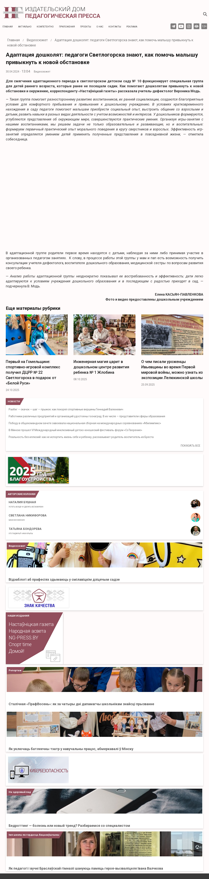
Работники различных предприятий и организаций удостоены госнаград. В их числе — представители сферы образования (87, 416)
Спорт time (20, 644)
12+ (204, 26)
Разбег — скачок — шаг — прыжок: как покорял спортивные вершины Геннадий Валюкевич (66, 409)
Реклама (131, 26)
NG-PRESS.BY (23, 638)
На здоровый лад (20, 792)
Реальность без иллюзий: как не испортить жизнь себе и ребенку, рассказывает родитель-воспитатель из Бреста (81, 437)
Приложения (67, 26)
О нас (99, 26)
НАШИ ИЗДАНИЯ (18, 615)
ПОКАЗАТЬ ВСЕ (190, 445)
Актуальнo (25, 26)
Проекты (85, 26)
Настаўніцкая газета (31, 624)
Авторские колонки (21, 494)
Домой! (16, 651)
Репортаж (15, 670)
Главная (8, 26)
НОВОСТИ (14, 401)
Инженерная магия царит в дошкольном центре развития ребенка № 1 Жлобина (101, 367)
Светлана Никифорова (28, 517)
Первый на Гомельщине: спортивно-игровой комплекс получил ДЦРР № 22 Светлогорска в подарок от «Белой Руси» (33, 372)
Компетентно (45, 26)
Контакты (115, 26)
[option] (37, 354)
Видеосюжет (42, 71)
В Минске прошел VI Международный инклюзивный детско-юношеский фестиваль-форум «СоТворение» (75, 430)
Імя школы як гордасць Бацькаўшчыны (34, 834)
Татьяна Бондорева (25, 530)
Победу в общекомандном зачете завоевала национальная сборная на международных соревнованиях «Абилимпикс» (85, 423)
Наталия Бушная (26, 504)
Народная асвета (27, 631)
